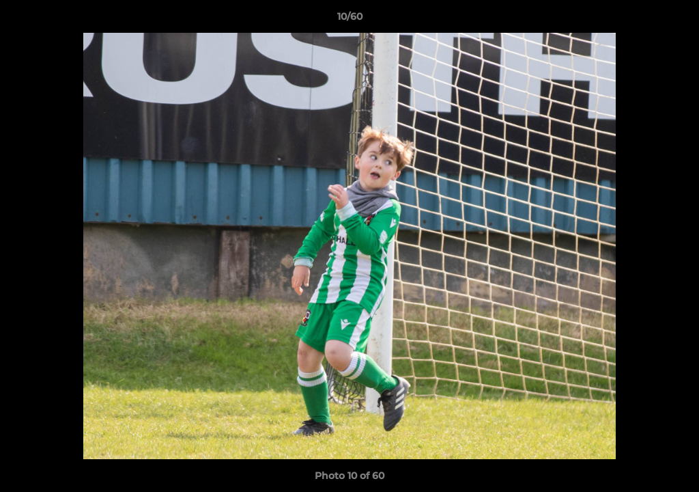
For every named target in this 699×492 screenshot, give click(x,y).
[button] (674, 20)
